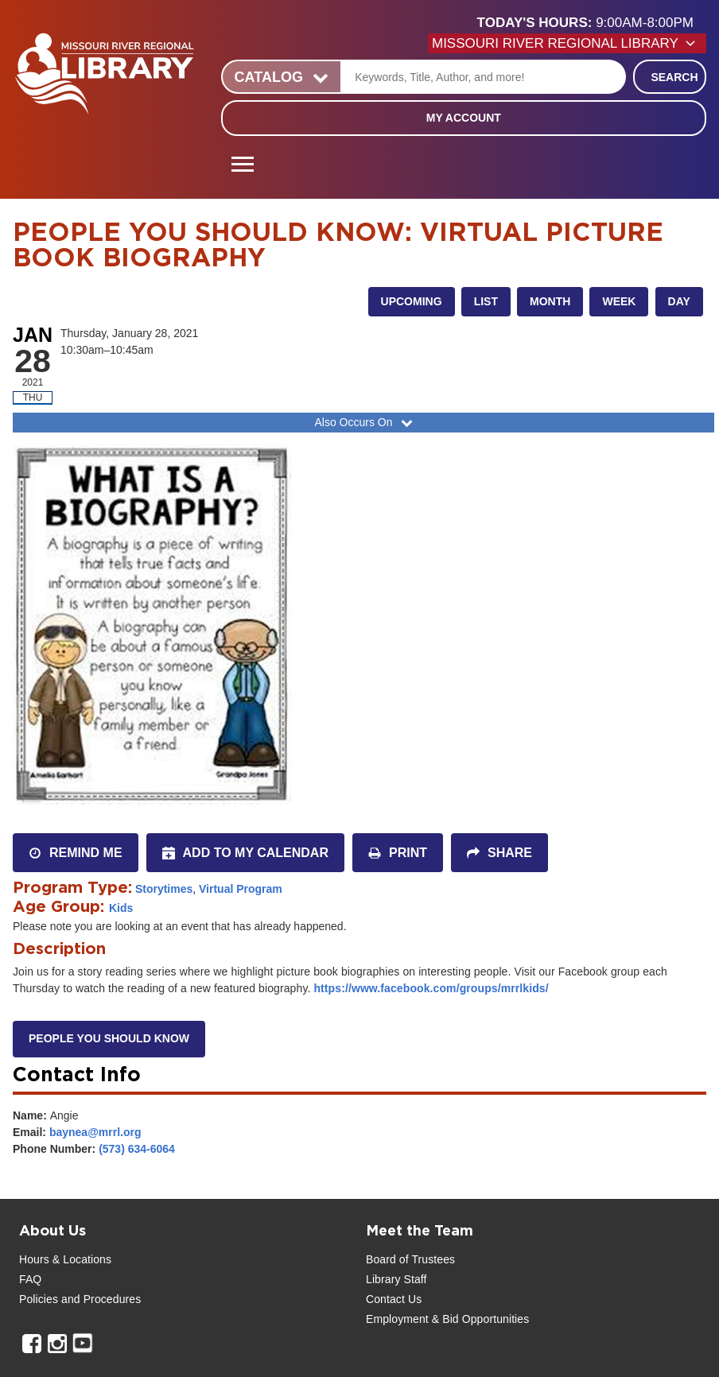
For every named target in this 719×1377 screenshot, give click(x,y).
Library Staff (396, 1279)
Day (679, 301)
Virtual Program (240, 888)
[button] (591, 23)
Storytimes (163, 888)
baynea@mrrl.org (95, 1132)
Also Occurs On (364, 422)
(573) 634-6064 (137, 1148)
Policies (38, 1299)
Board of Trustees (410, 1259)
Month (550, 301)
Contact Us (394, 1299)
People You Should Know (109, 1038)
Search (674, 77)
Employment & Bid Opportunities (447, 1319)
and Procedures (99, 1299)
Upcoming (411, 301)
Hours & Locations (65, 1259)
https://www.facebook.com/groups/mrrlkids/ (430, 988)
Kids (121, 908)
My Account (463, 117)
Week (618, 301)
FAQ (30, 1279)
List (486, 301)
